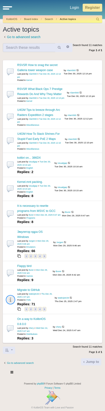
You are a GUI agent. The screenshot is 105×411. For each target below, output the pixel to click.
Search (49, 19)
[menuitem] (98, 19)
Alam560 (33, 74)
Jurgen (32, 241)
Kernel (29, 80)
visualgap (33, 162)
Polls (28, 300)
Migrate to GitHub (28, 290)
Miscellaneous (32, 125)
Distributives (31, 334)
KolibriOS (11, 19)
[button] (7, 7)
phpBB (40, 383)
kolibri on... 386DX (29, 157)
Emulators (30, 247)
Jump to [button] (92, 362)
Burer (31, 215)
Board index (31, 19)
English (29, 168)
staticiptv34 (34, 294)
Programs (30, 218)
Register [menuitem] (92, 8)
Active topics (68, 19)
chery (31, 328)
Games (29, 276)
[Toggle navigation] (12, 373)
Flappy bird (24, 266)
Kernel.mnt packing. (30, 182)
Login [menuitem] (74, 8)
